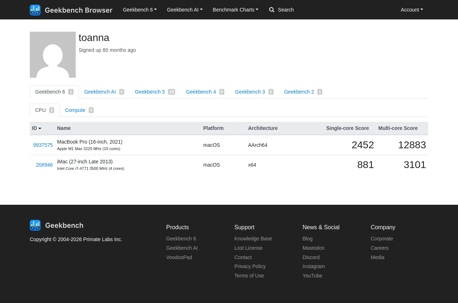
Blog (308, 238)
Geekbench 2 (303, 92)
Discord (311, 257)
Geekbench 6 (54, 92)
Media (377, 257)
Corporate (382, 238)
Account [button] (410, 10)
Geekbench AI (104, 92)
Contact (243, 257)
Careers (380, 248)
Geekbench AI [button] (182, 10)
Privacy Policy (250, 266)
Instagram (314, 266)
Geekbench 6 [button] (138, 10)
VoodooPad (179, 257)
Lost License (248, 248)
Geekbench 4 (205, 92)
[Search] (307, 10)
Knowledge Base (253, 238)
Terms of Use (249, 276)
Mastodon (313, 248)
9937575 (43, 145)
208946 (44, 165)
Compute (79, 110)
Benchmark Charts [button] (233, 10)
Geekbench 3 (254, 92)
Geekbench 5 (155, 92)
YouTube (312, 276)
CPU (44, 110)
